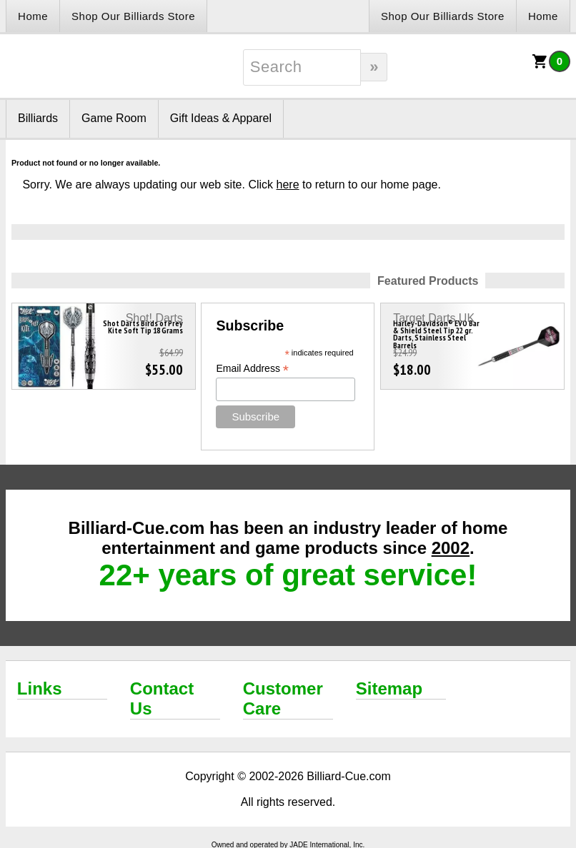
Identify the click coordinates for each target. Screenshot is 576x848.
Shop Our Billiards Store (133, 16)
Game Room (114, 118)
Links (39, 688)
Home (33, 16)
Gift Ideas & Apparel (221, 118)
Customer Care (283, 698)
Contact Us (162, 698)
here (288, 184)
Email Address (252, 368)
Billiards (38, 118)
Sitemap (389, 688)
